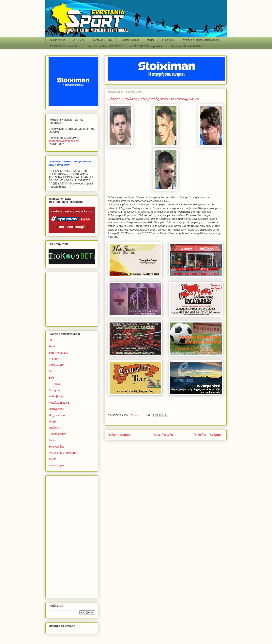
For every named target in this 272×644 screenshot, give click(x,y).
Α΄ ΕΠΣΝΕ (79, 39)
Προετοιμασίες (57, 434)
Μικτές (150, 39)
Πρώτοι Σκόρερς (130, 39)
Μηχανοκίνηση (58, 415)
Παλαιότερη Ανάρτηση (208, 434)
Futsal (52, 346)
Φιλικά (52, 459)
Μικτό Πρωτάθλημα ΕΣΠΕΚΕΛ (104, 46)
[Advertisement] (73, 298)
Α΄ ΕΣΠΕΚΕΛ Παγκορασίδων (146, 46)
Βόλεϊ (52, 377)
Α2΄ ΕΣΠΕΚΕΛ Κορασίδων (65, 46)
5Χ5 (51, 340)
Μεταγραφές (56, 408)
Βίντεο (52, 371)
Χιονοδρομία (56, 465)
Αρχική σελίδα (58, 39)
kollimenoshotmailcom (64, 141)
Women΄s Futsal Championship (201, 39)
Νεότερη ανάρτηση (120, 434)
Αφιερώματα (56, 365)
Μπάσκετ (54, 427)
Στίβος (52, 440)
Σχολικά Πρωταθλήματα (63, 452)
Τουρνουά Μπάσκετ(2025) (186, 46)
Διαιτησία (54, 390)
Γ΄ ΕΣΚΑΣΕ (168, 39)
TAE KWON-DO (58, 352)
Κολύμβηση (56, 396)
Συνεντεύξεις (56, 446)
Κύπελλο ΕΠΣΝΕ (103, 39)
